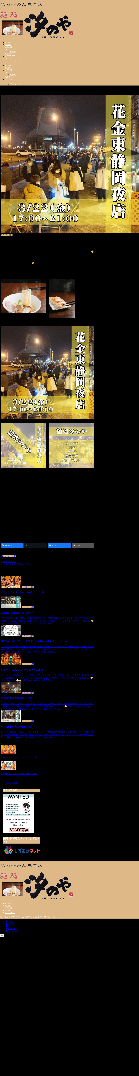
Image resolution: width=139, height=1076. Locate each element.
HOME (8, 903)
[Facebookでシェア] (7, 562)
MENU (8, 906)
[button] (19, 562)
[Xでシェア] (1, 562)
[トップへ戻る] (2, 935)
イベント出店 (8, 556)
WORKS (9, 910)
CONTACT (10, 913)
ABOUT (8, 908)
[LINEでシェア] (13, 562)
